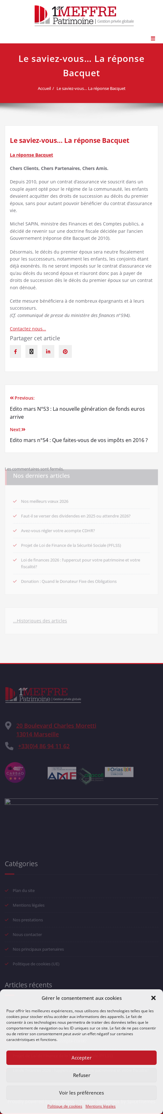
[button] (153, 998)
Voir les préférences (81, 1092)
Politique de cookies (64, 1106)
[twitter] (31, 351)
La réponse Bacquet (31, 155)
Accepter (81, 1057)
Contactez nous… (28, 329)
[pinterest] (65, 351)
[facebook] (15, 351)
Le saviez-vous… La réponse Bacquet (93, 88)
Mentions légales (100, 1106)
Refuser (81, 1075)
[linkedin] (48, 351)
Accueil (47, 88)
